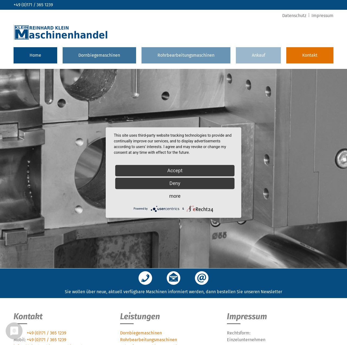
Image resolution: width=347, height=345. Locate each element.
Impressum (322, 15)
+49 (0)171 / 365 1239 (33, 4)
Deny (174, 183)
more (175, 196)
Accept (174, 170)
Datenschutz (294, 15)
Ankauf (258, 55)
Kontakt (309, 55)
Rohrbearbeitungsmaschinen (186, 55)
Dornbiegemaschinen (99, 55)
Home (35, 55)
